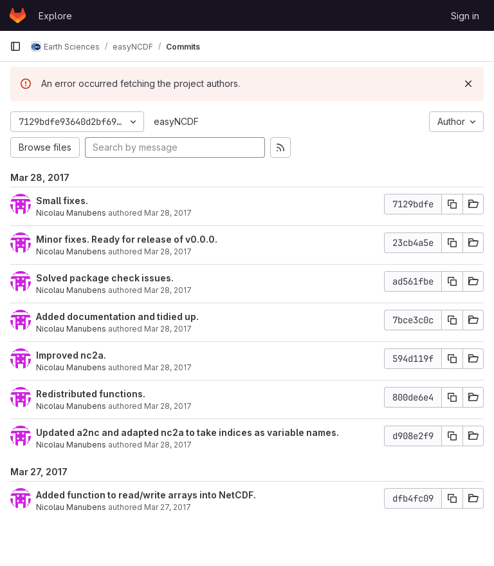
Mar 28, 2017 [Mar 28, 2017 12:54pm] (168, 406)
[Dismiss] (468, 83)
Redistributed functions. (90, 393)
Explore (55, 15)
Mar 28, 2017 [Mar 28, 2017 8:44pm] (168, 329)
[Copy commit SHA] (452, 204)
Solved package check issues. (105, 277)
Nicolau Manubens (71, 213)
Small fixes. (62, 200)
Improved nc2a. (71, 355)
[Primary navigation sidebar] (15, 46)
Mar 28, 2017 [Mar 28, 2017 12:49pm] (168, 444)
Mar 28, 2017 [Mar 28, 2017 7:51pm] (168, 367)
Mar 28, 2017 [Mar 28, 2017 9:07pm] (168, 251)
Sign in (465, 15)
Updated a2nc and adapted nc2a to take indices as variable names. (187, 432)
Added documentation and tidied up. (117, 316)
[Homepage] (17, 15)
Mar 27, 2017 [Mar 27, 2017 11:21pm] (167, 507)
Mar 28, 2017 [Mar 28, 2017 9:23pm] (168, 213)
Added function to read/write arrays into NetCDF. (146, 494)
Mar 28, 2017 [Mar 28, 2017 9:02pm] (168, 290)
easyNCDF (176, 121)
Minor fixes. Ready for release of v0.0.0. (126, 239)
